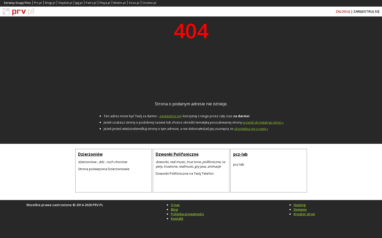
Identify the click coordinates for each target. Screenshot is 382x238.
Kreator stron (304, 214)
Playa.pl (104, 3)
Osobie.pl (149, 3)
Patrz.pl (91, 3)
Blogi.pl (50, 3)
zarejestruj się (170, 116)
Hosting (300, 205)
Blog (174, 209)
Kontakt (177, 218)
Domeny (300, 209)
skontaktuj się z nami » (251, 128)
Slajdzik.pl (65, 3)
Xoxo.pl (134, 3)
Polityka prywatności (187, 214)
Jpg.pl (79, 3)
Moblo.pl (119, 3)
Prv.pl (38, 3)
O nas (175, 205)
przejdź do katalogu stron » (263, 122)
